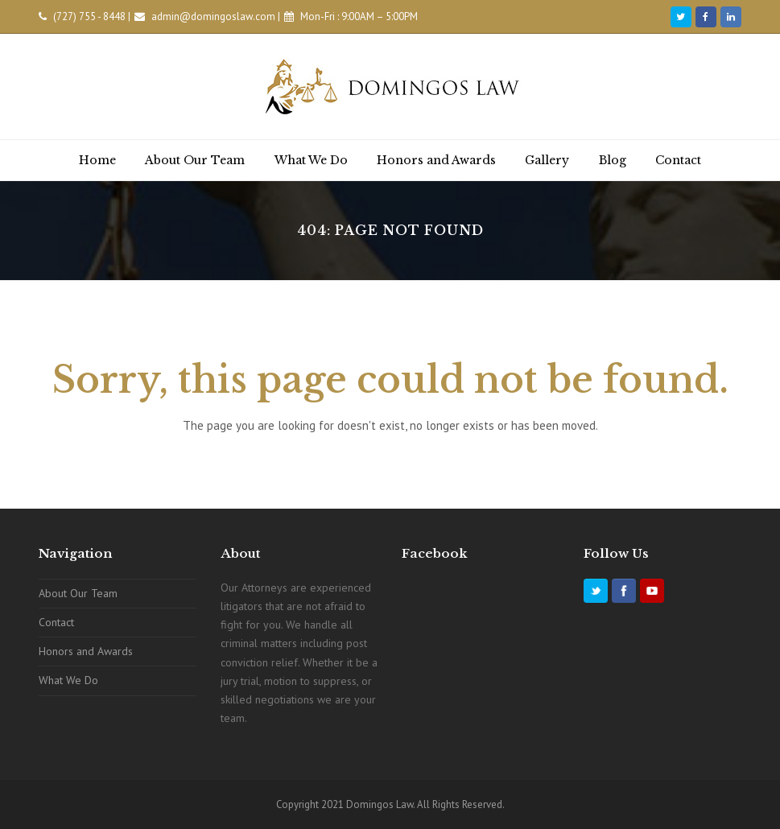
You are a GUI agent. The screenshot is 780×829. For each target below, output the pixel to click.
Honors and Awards (86, 651)
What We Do (68, 680)
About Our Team (78, 593)
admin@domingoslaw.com (213, 16)
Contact (56, 622)
